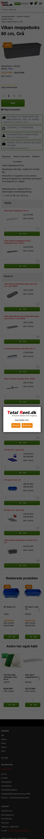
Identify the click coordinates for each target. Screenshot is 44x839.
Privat (16, 425)
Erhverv (27, 425)
